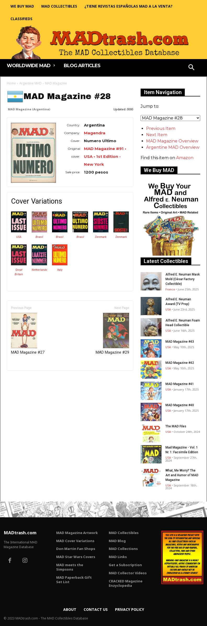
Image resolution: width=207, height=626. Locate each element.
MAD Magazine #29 (112, 334)
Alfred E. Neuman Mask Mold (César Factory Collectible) (182, 279)
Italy (59, 270)
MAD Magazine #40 (179, 405)
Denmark (100, 237)
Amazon (184, 157)
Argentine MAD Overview (172, 147)
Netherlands (39, 270)
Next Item (156, 134)
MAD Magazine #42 (179, 363)
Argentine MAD (30, 83)
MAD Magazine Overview (172, 141)
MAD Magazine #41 (179, 384)
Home (11, 83)
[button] (191, 68)
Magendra (94, 132)
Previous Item (160, 128)
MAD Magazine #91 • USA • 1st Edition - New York (105, 156)
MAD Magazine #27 (27, 334)
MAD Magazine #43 (179, 341)
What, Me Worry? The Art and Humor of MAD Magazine (181, 475)
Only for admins (25, 379)
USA (18, 237)
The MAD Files (175, 426)
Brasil (39, 237)
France (170, 289)
